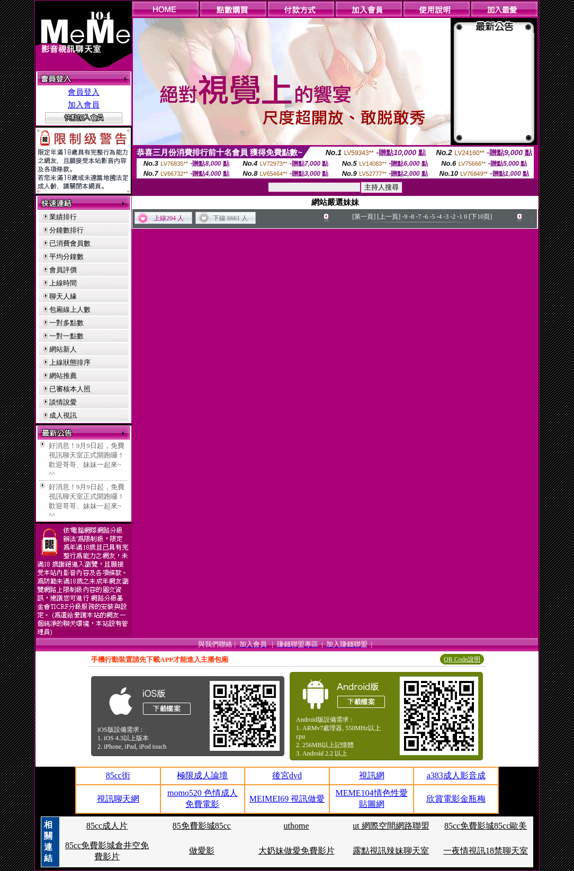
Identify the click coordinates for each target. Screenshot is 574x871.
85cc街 (118, 775)
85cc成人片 (107, 825)
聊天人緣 (63, 296)
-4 (439, 216)
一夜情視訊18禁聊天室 (485, 850)
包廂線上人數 (70, 309)
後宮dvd (287, 775)
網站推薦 (63, 376)
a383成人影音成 (456, 775)
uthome (296, 825)
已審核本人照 (70, 389)
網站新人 (63, 349)
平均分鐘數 (66, 257)
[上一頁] (388, 216)
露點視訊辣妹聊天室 (391, 850)
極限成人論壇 (202, 775)
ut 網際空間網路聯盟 (391, 825)
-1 (459, 216)
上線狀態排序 (70, 362)
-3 (446, 216)
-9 (404, 216)
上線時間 (63, 283)
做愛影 (201, 850)
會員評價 (63, 270)
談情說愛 (63, 402)
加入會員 (84, 105)
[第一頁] (363, 216)
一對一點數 (66, 336)
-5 (432, 216)
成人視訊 (63, 415)
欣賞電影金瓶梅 (456, 798)
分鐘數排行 (66, 230)
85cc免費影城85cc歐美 (485, 825)
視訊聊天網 (118, 798)
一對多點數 (66, 323)
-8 (411, 216)
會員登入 (84, 92)
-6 (425, 216)
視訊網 (371, 775)
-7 (418, 216)
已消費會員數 (70, 243)
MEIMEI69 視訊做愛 (287, 798)
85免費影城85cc (202, 825)
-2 (452, 216)
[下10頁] (480, 216)
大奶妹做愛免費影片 (296, 850)
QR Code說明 (462, 659)
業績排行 (63, 217)
